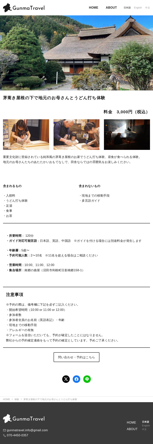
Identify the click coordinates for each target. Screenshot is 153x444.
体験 (17, 399)
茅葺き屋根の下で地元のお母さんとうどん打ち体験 (50, 399)
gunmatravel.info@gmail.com (27, 430)
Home (7, 399)
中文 (147, 7)
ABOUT (111, 7)
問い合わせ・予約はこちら (76, 357)
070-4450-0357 (17, 435)
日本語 (127, 7)
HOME (93, 7)
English (138, 7)
